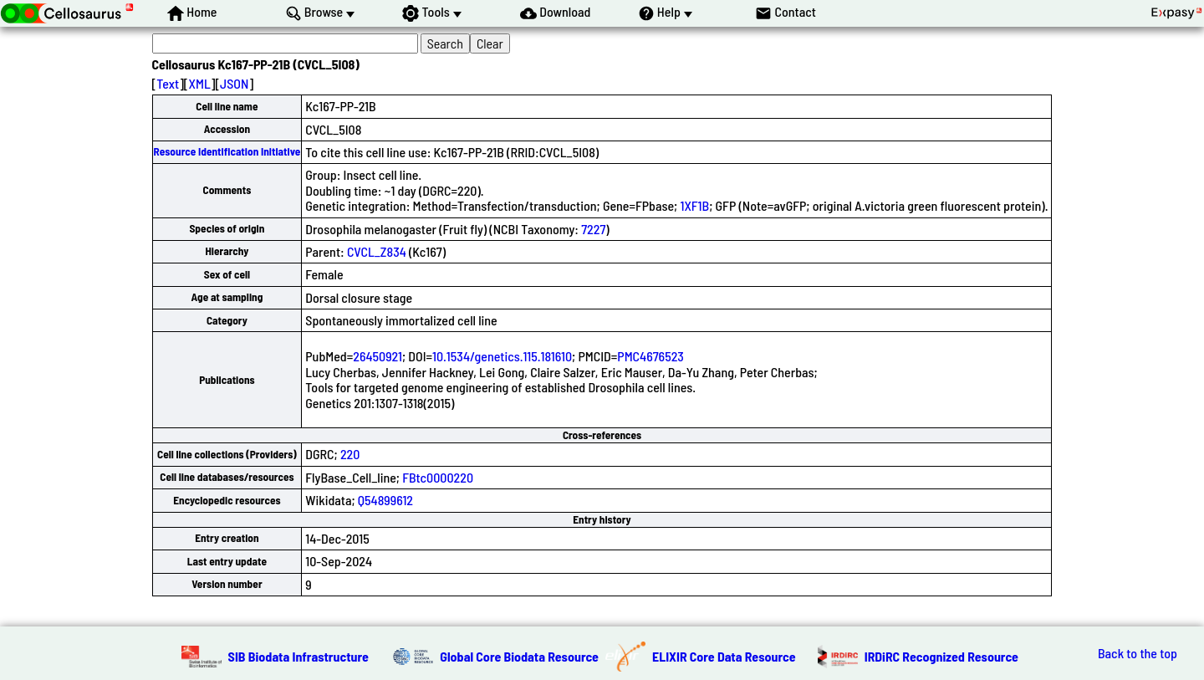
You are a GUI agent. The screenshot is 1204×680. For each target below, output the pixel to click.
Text (167, 83)
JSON (234, 83)
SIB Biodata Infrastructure (298, 656)
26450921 (377, 356)
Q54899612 (385, 500)
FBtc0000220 (437, 477)
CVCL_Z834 (376, 251)
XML (200, 83)
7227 (593, 229)
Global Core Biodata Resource (519, 656)
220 (350, 454)
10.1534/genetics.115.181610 (502, 356)
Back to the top (1137, 653)
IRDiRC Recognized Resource (941, 656)
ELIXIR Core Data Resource (724, 656)
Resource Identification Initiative (227, 151)
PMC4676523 (650, 356)
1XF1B (694, 205)
